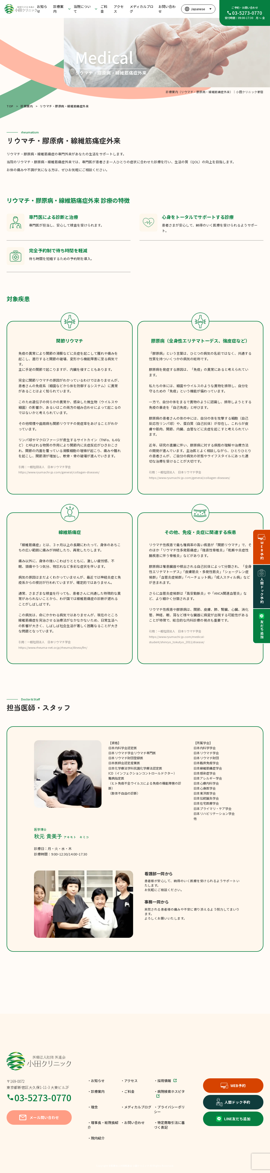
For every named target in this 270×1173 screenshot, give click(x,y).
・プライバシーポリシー (169, 1109)
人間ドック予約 (233, 1102)
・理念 (93, 1106)
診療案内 (58, 9)
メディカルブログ (141, 9)
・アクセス (129, 1080)
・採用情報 (165, 1080)
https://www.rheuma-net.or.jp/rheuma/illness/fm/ (52, 647)
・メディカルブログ (136, 1106)
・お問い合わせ (133, 1122)
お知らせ (42, 9)
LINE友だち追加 (233, 1119)
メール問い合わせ (39, 1117)
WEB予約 (233, 1086)
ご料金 (103, 9)
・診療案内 (96, 1091)
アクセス (119, 9)
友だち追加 (261, 626)
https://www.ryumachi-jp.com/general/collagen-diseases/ (58, 472)
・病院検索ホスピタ (169, 1093)
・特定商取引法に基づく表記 (169, 1125)
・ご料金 (127, 1091)
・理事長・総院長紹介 (103, 1125)
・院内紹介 (96, 1138)
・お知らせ (96, 1080)
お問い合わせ (167, 9)
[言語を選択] (198, 9)
